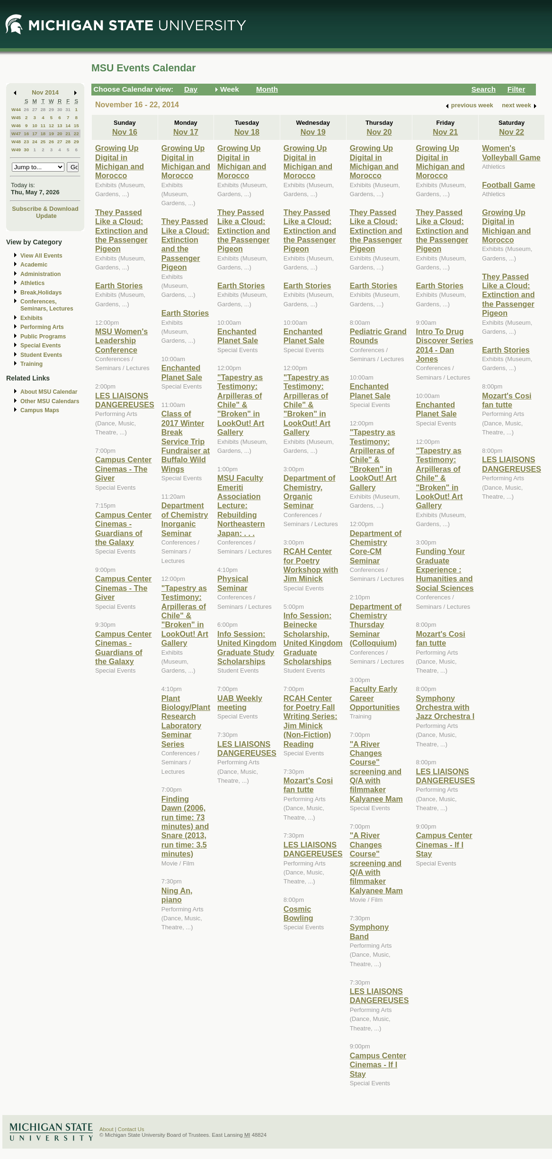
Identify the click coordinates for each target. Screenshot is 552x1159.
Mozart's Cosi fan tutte (308, 785)
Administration (40, 274)
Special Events (40, 345)
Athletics (32, 283)
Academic (33, 264)
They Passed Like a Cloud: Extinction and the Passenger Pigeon (121, 230)
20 (59, 133)
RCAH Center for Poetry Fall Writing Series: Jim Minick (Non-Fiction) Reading (311, 721)
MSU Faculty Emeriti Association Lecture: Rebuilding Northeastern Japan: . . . (241, 505)
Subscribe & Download (45, 208)
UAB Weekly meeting (239, 702)
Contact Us (131, 1129)
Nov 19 (313, 132)
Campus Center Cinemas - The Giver (123, 468)
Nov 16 (124, 132)
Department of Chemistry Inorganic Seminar (184, 519)
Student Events (41, 355)
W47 (16, 133)
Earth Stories (119, 285)
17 (34, 133)
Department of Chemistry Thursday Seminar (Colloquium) (376, 625)
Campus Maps (39, 410)
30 (59, 109)
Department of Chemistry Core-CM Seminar (376, 547)
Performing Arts (42, 327)
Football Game (508, 185)
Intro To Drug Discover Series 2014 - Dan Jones (444, 345)
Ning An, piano (177, 895)
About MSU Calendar (48, 392)
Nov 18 (246, 132)
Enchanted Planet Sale (181, 372)
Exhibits (31, 318)
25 (42, 141)
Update (46, 215)
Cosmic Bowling (298, 913)
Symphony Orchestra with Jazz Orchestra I (445, 707)
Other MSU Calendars (50, 401)
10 (34, 125)
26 (26, 109)
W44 (16, 109)
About (106, 1129)
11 (42, 125)
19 (51, 133)
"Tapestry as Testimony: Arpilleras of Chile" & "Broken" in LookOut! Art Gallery (184, 615)
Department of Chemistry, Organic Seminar (310, 492)
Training (31, 364)
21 (68, 133)
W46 (16, 125)
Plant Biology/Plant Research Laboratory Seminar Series (185, 721)
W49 (16, 149)
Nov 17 (185, 132)
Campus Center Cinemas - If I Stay (378, 1064)
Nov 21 (445, 132)
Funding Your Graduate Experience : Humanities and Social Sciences (444, 569)
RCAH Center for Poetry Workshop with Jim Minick (311, 565)
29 (51, 109)
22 (76, 133)
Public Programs (43, 336)
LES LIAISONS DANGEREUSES (124, 400)
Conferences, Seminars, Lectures (46, 305)
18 (42, 133)
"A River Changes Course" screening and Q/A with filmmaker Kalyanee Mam (376, 771)
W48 (16, 141)
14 (68, 125)
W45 (16, 117)
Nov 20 (379, 132)
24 (34, 141)
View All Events (41, 255)
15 (76, 125)
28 (42, 109)
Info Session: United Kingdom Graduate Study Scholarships (246, 648)
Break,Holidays (41, 292)
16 (26, 133)
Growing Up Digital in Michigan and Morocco (119, 162)
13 (59, 125)
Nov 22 (511, 132)
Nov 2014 (45, 92)
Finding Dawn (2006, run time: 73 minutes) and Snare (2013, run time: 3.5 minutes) (185, 826)
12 (51, 125)
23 (26, 141)
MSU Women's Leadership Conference (121, 340)
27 (34, 109)
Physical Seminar (233, 583)
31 (68, 109)
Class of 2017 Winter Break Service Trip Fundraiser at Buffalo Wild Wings (185, 441)
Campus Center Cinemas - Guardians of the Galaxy (123, 528)
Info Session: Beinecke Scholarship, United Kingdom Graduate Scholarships (313, 638)
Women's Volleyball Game (511, 152)
